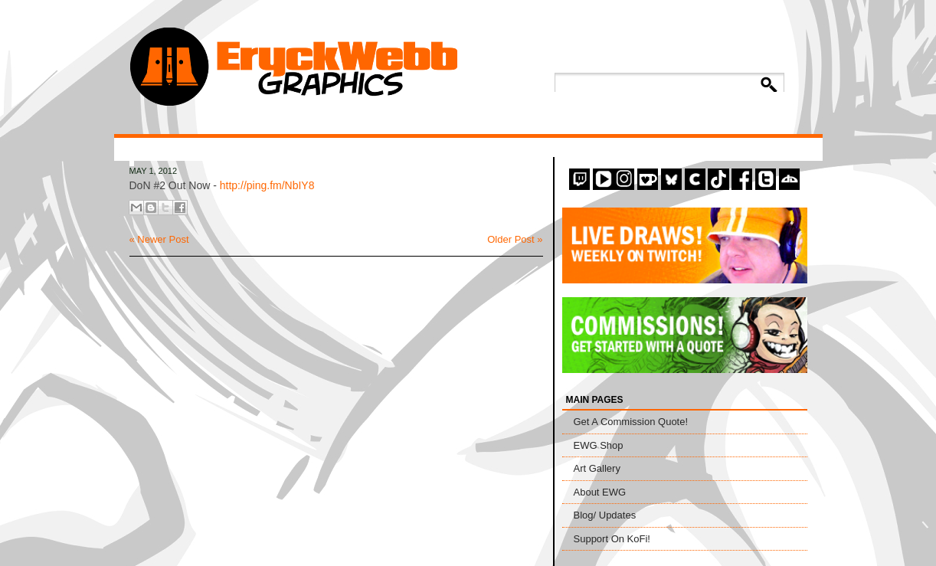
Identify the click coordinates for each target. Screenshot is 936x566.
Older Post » (514, 239)
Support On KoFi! (612, 539)
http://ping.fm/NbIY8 (267, 185)
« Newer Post (159, 239)
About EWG (600, 492)
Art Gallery (597, 468)
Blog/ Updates (605, 515)
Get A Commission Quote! (631, 421)
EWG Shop (598, 445)
